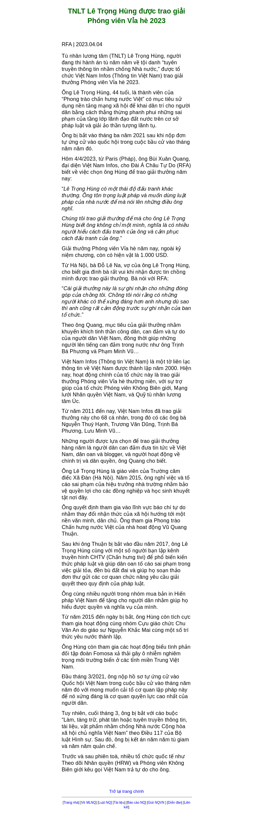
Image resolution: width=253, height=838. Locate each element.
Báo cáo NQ (136, 802)
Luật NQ (104, 802)
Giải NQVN (156, 802)
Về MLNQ (88, 802)
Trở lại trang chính (126, 791)
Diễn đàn (174, 802)
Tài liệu (119, 802)
